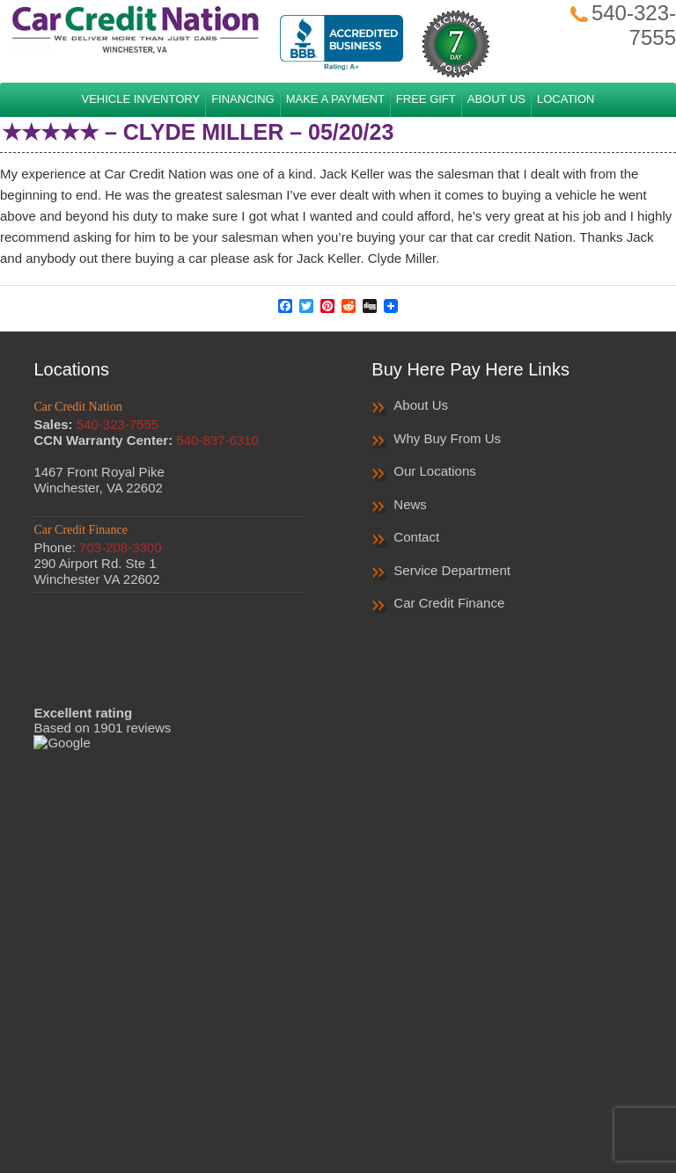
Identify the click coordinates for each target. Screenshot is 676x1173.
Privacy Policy (229, 1086)
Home (158, 1086)
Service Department (452, 570)
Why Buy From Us (447, 438)
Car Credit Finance (448, 602)
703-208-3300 (120, 547)
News (410, 504)
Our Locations (434, 470)
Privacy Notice (325, 1086)
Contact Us (502, 1086)
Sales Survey (418, 1086)
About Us (420, 404)
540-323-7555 (117, 424)
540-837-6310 (217, 440)
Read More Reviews (169, 735)
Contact (416, 536)
